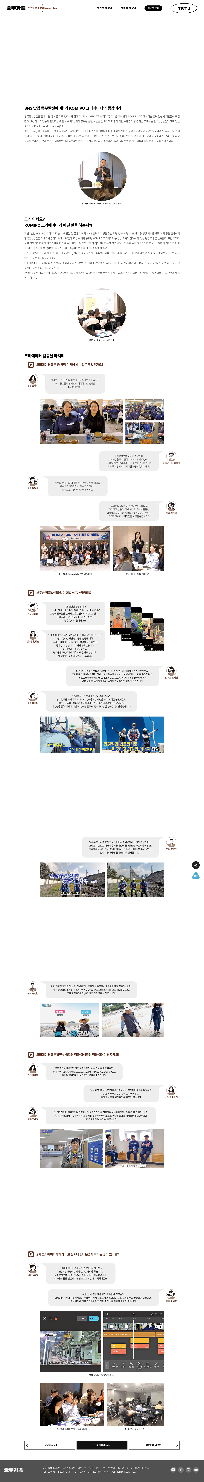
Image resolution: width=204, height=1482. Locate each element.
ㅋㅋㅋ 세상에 (104, 8)
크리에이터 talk (102, 1445)
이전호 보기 (153, 8)
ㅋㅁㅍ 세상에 (128, 8)
